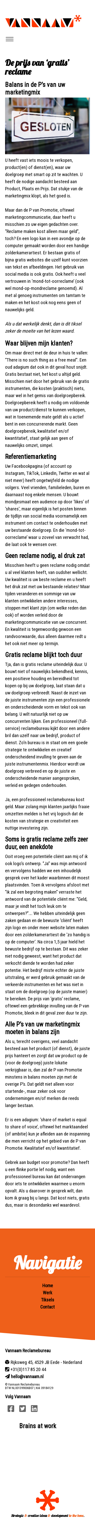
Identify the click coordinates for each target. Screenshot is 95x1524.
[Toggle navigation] (9, 39)
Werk (47, 1292)
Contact (47, 1307)
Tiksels (47, 1299)
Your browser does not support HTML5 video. (47, 1455)
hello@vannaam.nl (27, 1376)
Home (47, 1285)
